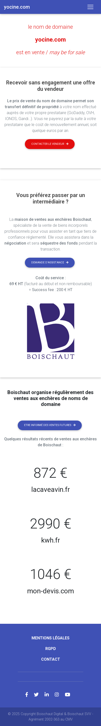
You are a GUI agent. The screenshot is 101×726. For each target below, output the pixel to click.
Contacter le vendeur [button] (49, 144)
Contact (50, 659)
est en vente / (50, 52)
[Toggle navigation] (90, 7)
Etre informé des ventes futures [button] (50, 425)
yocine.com (50, 39)
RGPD (50, 648)
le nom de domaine (50, 27)
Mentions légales (50, 638)
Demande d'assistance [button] (49, 262)
